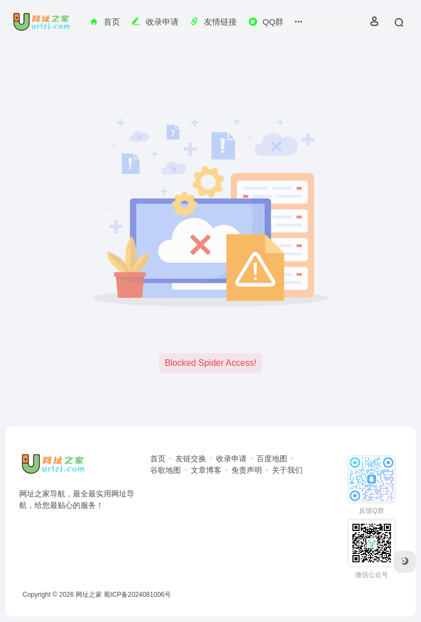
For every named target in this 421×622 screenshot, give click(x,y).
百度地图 (272, 458)
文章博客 (206, 470)
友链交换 (190, 458)
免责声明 (246, 470)
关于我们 (287, 470)
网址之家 (89, 594)
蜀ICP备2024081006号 (137, 594)
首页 (158, 458)
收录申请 (231, 458)
